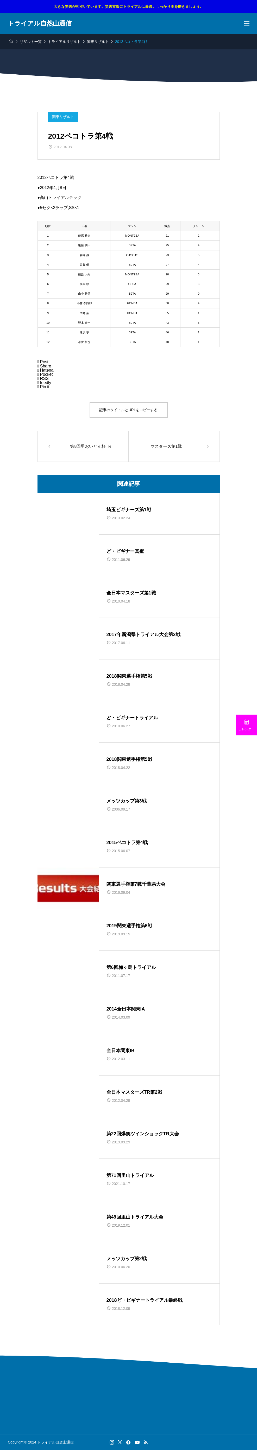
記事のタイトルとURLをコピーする (128, 410)
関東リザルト (63, 117)
